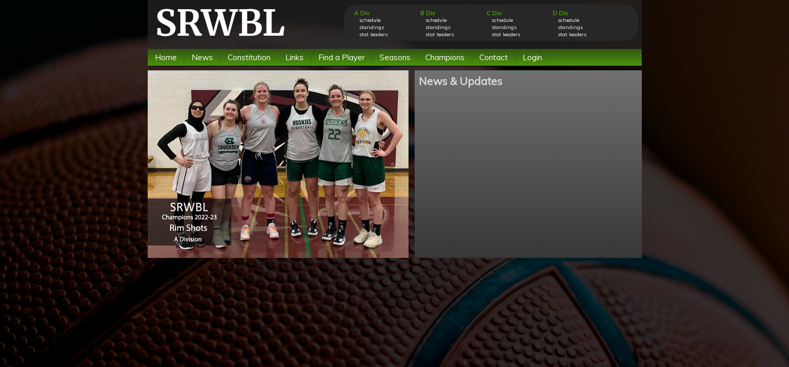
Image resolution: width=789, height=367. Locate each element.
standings (371, 27)
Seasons (395, 57)
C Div (493, 13)
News (202, 57)
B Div (427, 13)
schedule (369, 20)
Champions (445, 57)
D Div (560, 13)
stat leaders (373, 34)
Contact (493, 57)
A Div (361, 13)
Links (294, 57)
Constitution (249, 57)
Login (532, 57)
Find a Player (341, 57)
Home (166, 57)
